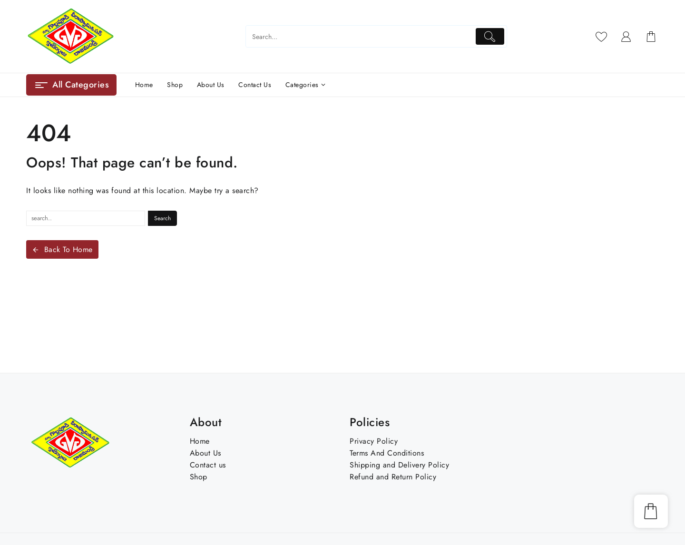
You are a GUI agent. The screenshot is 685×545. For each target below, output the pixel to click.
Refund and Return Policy (393, 476)
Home (200, 441)
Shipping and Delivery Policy (399, 464)
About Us (205, 453)
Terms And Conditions (387, 453)
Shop (198, 476)
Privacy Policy (374, 441)
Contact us (208, 464)
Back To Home (62, 249)
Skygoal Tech (444, 539)
